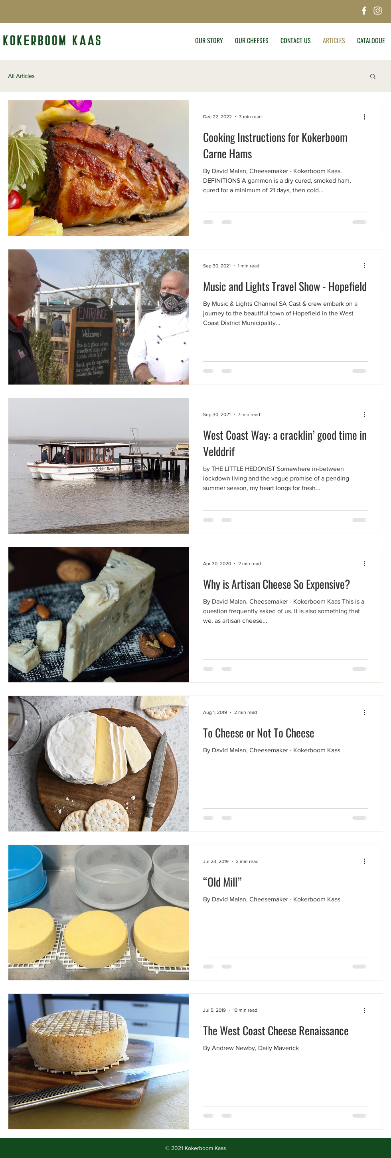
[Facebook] (364, 10)
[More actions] (367, 117)
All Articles (21, 75)
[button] (373, 77)
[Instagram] (377, 10)
